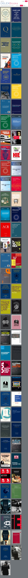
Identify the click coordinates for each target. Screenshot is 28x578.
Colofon (23, 1)
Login (26, 1)
